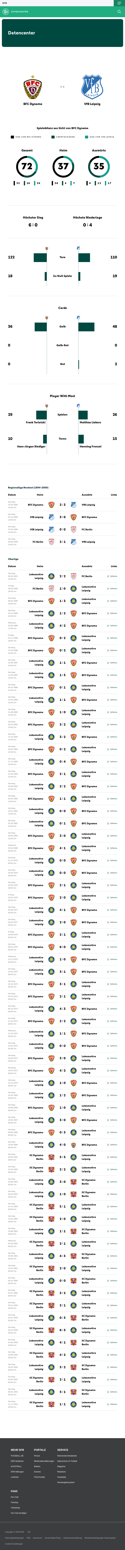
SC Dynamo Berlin (36, 1157)
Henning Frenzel (90, 446)
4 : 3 (63, 1008)
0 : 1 (63, 687)
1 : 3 (63, 601)
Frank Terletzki (35, 422)
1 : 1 (63, 662)
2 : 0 (63, 897)
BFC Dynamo (35, 601)
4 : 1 (63, 848)
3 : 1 (63, 971)
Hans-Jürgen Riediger (31, 446)
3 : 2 (63, 724)
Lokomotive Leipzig (36, 576)
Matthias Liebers (90, 422)
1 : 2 (63, 613)
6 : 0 (63, 947)
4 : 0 (63, 1144)
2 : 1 (63, 774)
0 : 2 (63, 638)
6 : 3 (63, 1330)
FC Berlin (87, 576)
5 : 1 (63, 1206)
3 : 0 (63, 835)
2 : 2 (63, 576)
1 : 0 (63, 588)
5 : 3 (63, 1157)
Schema (112, 576)
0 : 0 (63, 811)
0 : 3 (63, 1132)
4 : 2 (63, 625)
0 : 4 (63, 761)
